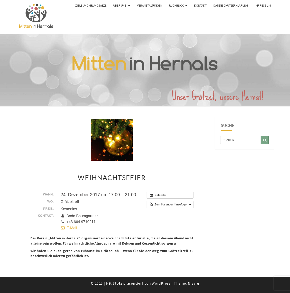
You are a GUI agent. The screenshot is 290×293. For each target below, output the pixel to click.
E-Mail (68, 228)
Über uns (119, 5)
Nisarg (193, 283)
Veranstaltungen (149, 5)
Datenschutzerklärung (230, 5)
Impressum (263, 5)
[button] (170, 204)
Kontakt (200, 5)
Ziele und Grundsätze (90, 5)
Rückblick (176, 5)
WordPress (161, 283)
